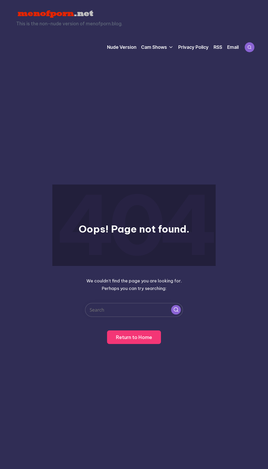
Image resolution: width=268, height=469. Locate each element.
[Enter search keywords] (134, 310)
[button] (176, 309)
